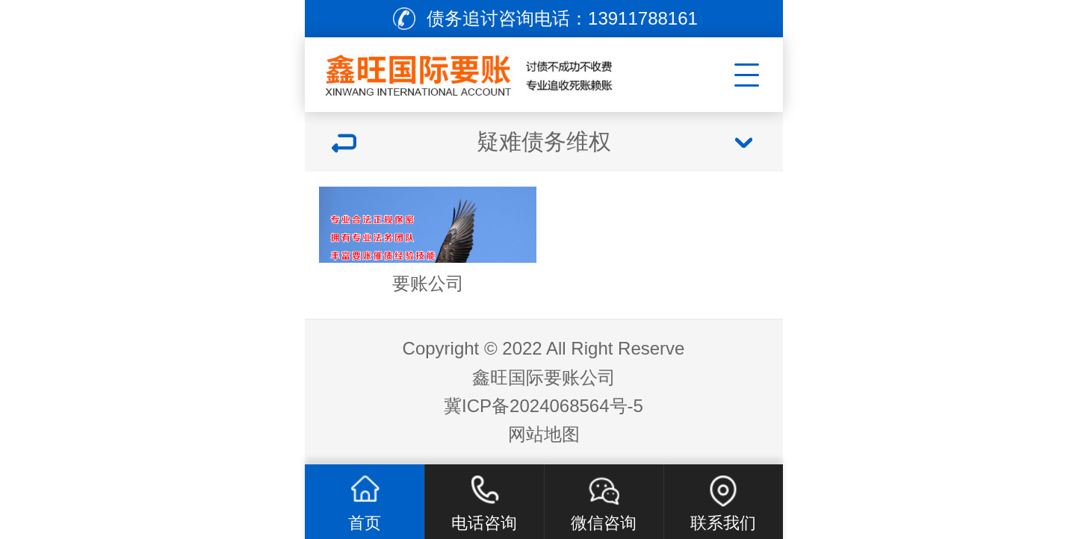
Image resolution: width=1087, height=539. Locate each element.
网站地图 (544, 434)
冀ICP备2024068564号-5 (543, 406)
